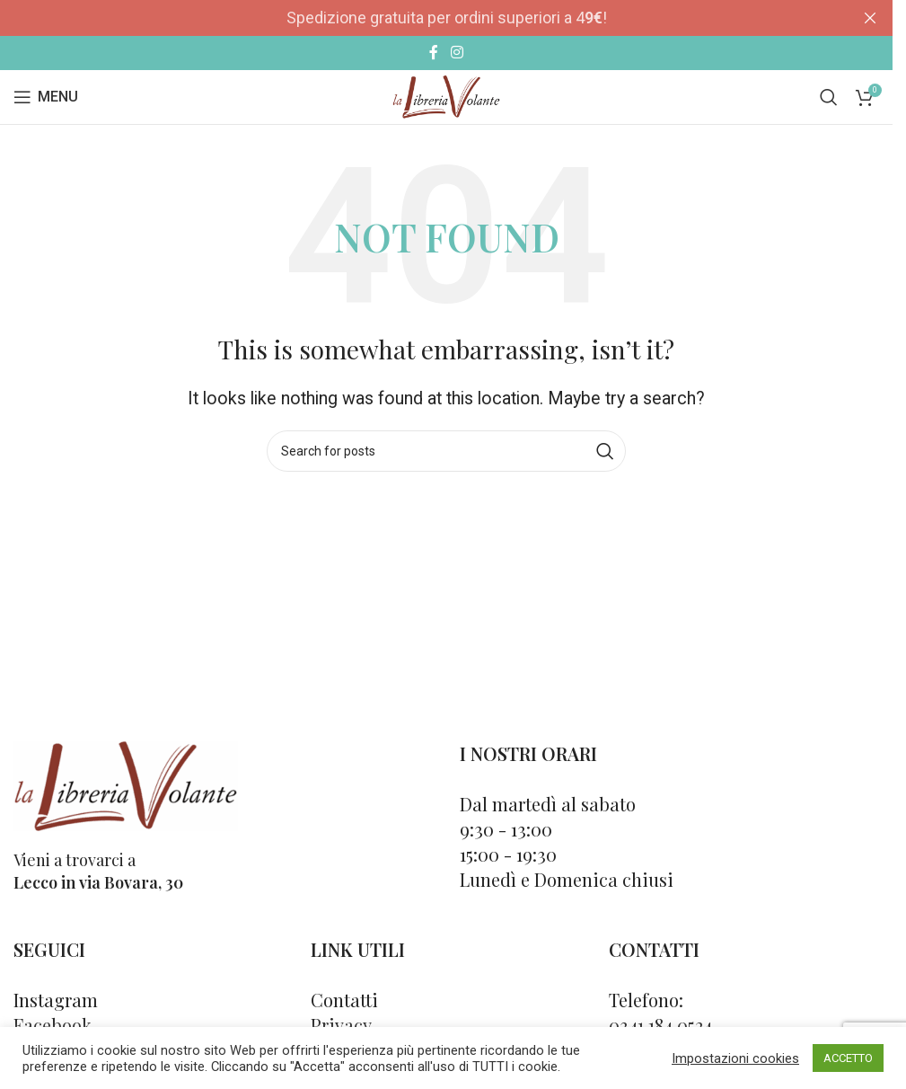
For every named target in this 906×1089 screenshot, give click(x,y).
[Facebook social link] (433, 52)
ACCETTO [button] (848, 1058)
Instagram (55, 999)
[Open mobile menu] (45, 97)
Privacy (341, 1025)
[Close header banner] (870, 18)
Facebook (52, 1025)
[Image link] (125, 784)
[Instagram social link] (456, 52)
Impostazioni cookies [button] (735, 1058)
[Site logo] (445, 95)
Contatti (344, 999)
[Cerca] (829, 97)
